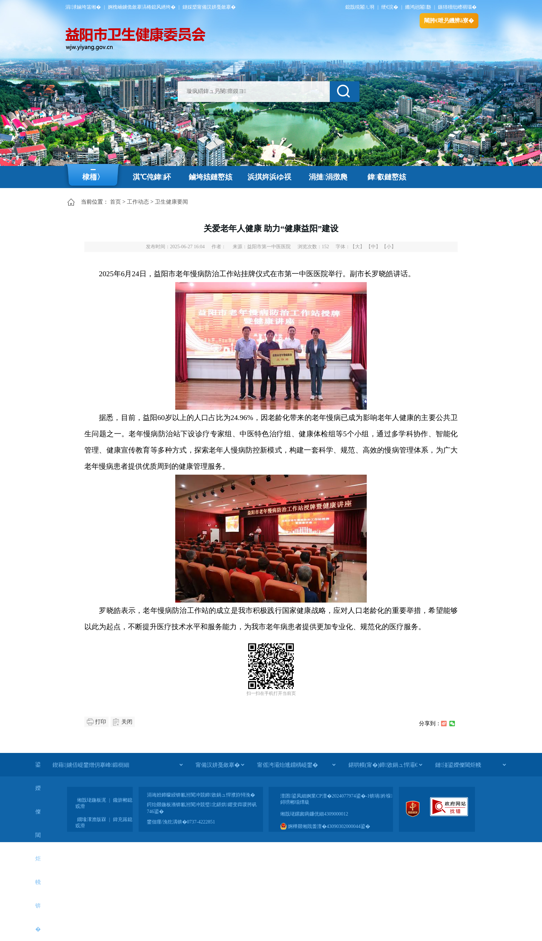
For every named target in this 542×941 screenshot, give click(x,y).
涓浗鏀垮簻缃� (83, 7)
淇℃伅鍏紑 (152, 177)
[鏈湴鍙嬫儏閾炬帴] (470, 764)
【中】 (373, 246)
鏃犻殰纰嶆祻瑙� (457, 7)
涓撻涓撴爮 (328, 177)
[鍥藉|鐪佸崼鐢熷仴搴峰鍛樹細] (117, 764)
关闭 (126, 722)
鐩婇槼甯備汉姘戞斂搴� (209, 7)
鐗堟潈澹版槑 (91, 819)
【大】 (357, 246)
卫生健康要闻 (171, 202)
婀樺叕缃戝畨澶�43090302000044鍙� (325, 826)
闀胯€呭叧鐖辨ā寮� (449, 21)
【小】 (389, 246)
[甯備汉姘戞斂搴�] (219, 764)
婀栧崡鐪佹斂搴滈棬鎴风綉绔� (142, 7)
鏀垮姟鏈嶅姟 (210, 177)
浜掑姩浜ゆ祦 (269, 177)
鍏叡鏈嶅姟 (386, 177)
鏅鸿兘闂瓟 (418, 7)
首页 (115, 202)
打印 (100, 722)
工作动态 (138, 202)
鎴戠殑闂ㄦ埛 (359, 7)
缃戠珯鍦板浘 (91, 800)
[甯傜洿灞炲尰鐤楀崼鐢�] (296, 764)
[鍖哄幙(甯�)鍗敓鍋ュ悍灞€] (385, 764)
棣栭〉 (93, 177)
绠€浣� (389, 7)
